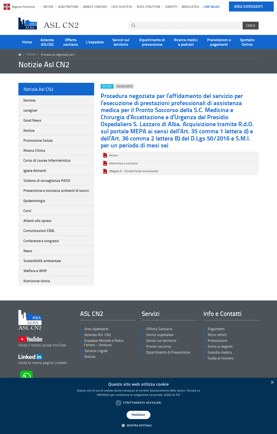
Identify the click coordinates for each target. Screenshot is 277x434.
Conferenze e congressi (43, 252)
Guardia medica (220, 367)
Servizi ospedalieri (161, 349)
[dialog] (138, 406)
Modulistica (190, 7)
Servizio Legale (96, 366)
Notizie (48, 7)
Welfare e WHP (36, 284)
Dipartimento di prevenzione (152, 42)
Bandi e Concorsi (95, 7)
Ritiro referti (217, 349)
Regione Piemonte (23, 7)
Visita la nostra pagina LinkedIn (43, 369)
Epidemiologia (35, 210)
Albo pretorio (68, 7)
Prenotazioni (218, 355)
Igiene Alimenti (36, 174)
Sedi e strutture (149, 7)
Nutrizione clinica (38, 294)
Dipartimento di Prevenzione (169, 367)
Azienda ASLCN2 (47, 42)
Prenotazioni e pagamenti (219, 42)
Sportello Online (247, 42)
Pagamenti (216, 343)
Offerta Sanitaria (159, 343)
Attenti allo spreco (39, 231)
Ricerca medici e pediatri (186, 42)
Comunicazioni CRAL (40, 242)
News (28, 263)
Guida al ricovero (221, 373)
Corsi (28, 221)
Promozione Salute (39, 142)
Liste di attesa (121, 7)
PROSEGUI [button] (138, 415)
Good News (33, 121)
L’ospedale (95, 42)
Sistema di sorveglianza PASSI (49, 185)
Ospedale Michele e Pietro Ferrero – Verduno (105, 357)
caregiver (31, 111)
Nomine (30, 100)
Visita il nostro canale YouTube (43, 354)
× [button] (272, 382)
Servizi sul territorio (120, 42)
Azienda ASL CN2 (98, 349)
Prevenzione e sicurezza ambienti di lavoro (53, 197)
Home (27, 42)
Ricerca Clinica (36, 153)
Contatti (171, 7)
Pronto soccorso (159, 361)
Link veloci (212, 6)
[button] (138, 425)
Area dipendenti (248, 6)
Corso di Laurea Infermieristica (49, 163)
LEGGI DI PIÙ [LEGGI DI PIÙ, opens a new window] (172, 395)
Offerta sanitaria (70, 42)
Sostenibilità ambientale (44, 273)
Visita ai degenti (221, 361)
